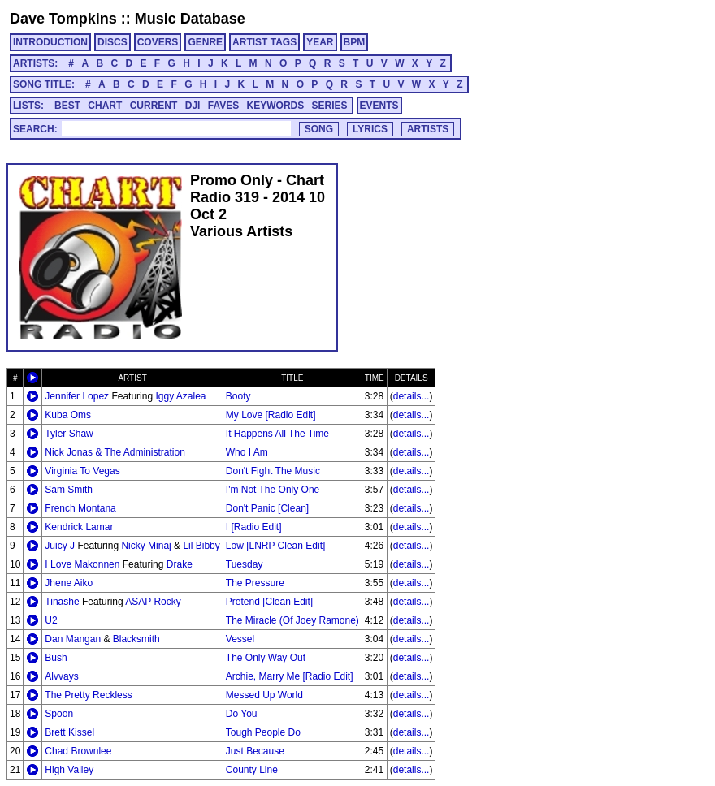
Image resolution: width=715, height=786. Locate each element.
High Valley (69, 769)
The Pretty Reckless (88, 695)
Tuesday (244, 564)
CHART (105, 105)
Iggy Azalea (180, 396)
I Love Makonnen (82, 564)
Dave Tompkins (63, 19)
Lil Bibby (201, 545)
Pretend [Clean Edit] (269, 601)
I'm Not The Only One (272, 489)
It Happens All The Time (277, 433)
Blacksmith (136, 639)
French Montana (80, 508)
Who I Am (247, 452)
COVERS (158, 42)
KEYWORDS (276, 105)
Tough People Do (263, 732)
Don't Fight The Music (273, 471)
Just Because (255, 751)
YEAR (319, 42)
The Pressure (255, 583)
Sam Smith (69, 489)
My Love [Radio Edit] (271, 415)
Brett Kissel (69, 732)
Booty (238, 396)
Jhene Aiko (69, 583)
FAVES (223, 105)
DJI (193, 105)
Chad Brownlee (78, 751)
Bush (56, 657)
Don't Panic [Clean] (267, 508)
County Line (252, 769)
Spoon (59, 713)
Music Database (190, 19)
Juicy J (60, 545)
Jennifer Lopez (77, 396)
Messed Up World (264, 695)
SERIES (330, 105)
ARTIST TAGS (264, 42)
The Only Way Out (266, 657)
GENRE (205, 42)
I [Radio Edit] (254, 527)
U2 (51, 620)
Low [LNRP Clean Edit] (276, 545)
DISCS (113, 42)
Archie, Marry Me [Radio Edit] (289, 676)
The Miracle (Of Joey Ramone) (292, 620)
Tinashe (62, 601)
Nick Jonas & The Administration (115, 452)
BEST (67, 105)
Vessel (240, 639)
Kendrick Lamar (79, 527)
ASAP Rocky (152, 601)
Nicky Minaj (146, 545)
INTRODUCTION (50, 42)
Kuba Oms (68, 415)
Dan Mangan (73, 639)
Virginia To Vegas (82, 471)
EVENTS (379, 105)
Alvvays (61, 676)
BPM (355, 42)
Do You (242, 713)
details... (411, 396)
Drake (180, 564)
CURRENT (154, 105)
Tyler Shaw (69, 433)
